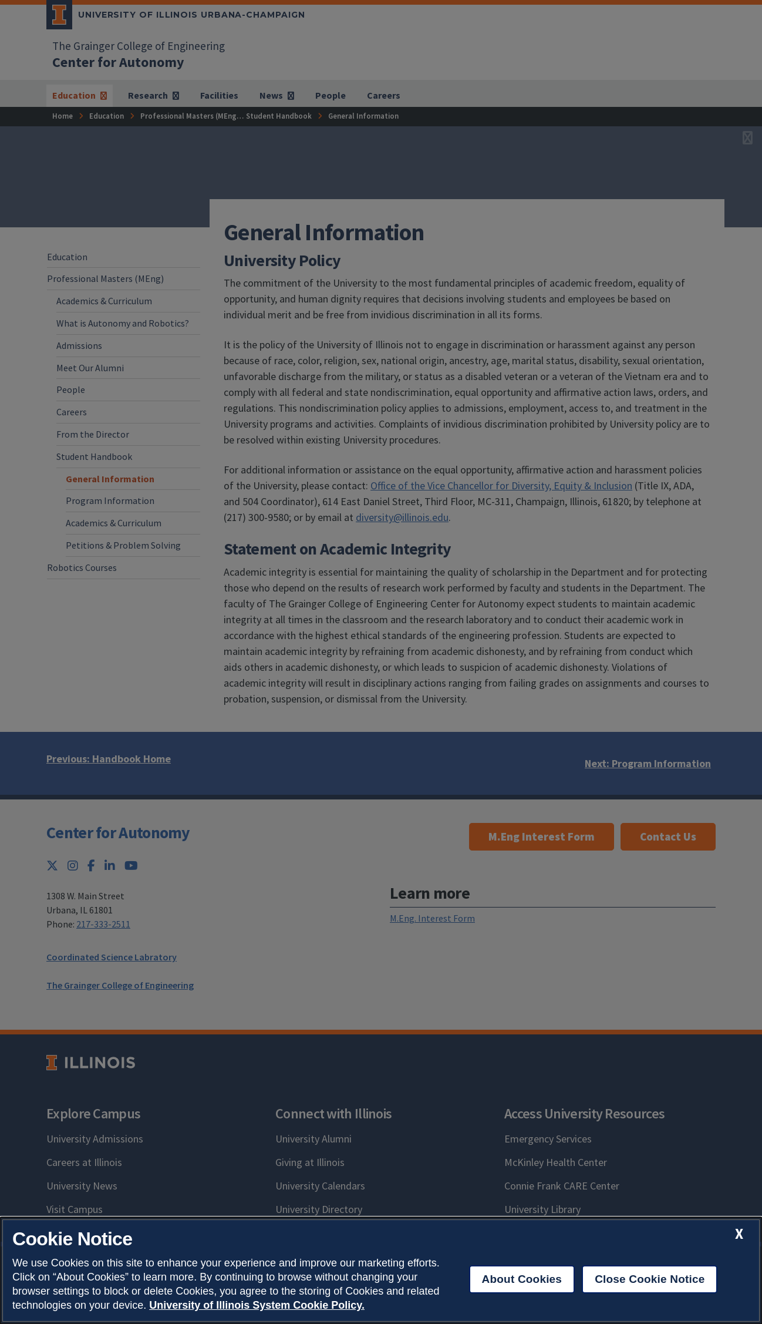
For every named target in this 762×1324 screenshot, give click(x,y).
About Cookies (522, 1279)
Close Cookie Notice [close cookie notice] (649, 1279)
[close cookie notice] (739, 1234)
